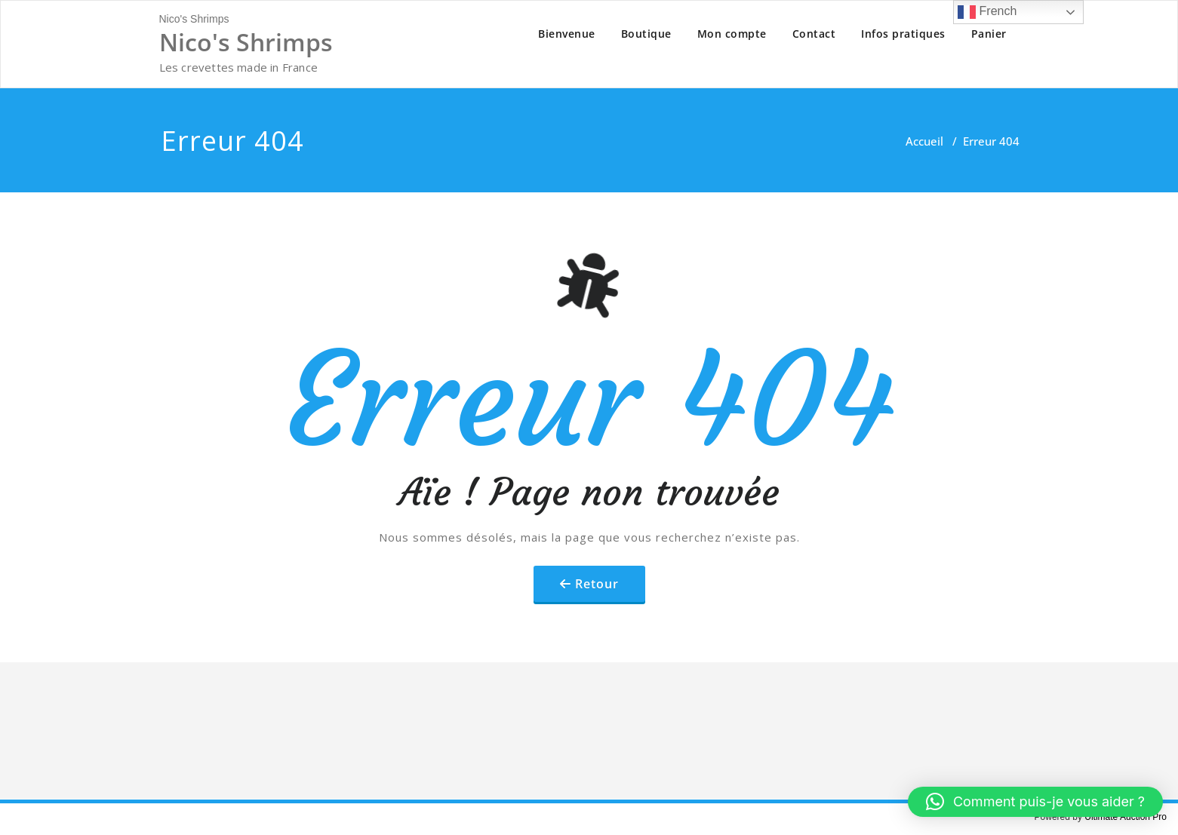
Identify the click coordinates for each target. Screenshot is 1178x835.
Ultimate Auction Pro (1125, 817)
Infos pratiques (903, 33)
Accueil (924, 141)
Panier (989, 33)
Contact (814, 33)
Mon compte (732, 33)
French (987, 12)
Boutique (646, 33)
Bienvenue (566, 33)
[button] (1035, 802)
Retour (597, 584)
